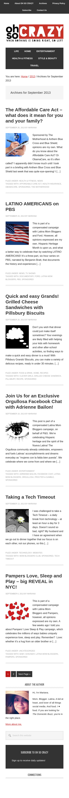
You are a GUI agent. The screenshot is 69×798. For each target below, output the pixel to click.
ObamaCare (12, 187)
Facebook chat (45, 474)
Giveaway (30, 654)
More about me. (14, 724)
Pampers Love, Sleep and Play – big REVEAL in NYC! (34, 581)
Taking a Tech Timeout (30, 497)
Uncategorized (27, 651)
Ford (37, 276)
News (40, 181)
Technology (25, 553)
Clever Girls (26, 376)
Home (36, 373)
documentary (27, 276)
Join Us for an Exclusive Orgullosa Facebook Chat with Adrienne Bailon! (34, 401)
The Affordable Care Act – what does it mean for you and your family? (34, 115)
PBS (19, 279)
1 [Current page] (9, 674)
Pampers (10, 657)
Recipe (20, 379)
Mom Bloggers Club (30, 556)
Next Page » (24, 674)
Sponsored (24, 187)
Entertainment (27, 471)
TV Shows (31, 273)
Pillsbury (11, 379)
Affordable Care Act (30, 184)
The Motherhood (40, 187)
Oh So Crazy (35, 33)
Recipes (44, 373)
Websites (37, 553)
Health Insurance (51, 184)
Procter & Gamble (44, 477)
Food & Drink (25, 373)
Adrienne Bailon (27, 474)
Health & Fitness (27, 181)
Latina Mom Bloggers (47, 654)
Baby (22, 654)
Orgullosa (28, 477)
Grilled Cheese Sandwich (47, 376)
